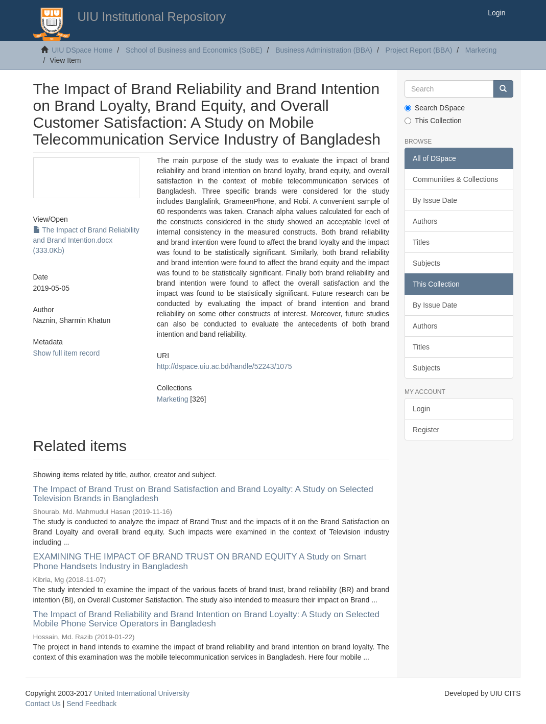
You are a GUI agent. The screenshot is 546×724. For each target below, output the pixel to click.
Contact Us (43, 703)
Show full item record (66, 353)
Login (421, 409)
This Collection (433, 120)
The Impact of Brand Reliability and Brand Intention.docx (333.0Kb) (86, 240)
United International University (141, 693)
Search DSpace (435, 108)
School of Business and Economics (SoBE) (194, 50)
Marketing (480, 50)
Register (426, 430)
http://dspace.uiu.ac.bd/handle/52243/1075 (224, 366)
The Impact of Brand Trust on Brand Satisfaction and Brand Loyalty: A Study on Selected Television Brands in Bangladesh (203, 494)
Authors (425, 221)
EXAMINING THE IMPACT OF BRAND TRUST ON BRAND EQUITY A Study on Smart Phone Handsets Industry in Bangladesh (200, 561)
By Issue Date (435, 200)
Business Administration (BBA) (323, 50)
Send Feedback (91, 703)
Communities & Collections (455, 179)
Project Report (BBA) (419, 50)
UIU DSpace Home (82, 50)
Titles (421, 242)
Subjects (426, 263)
